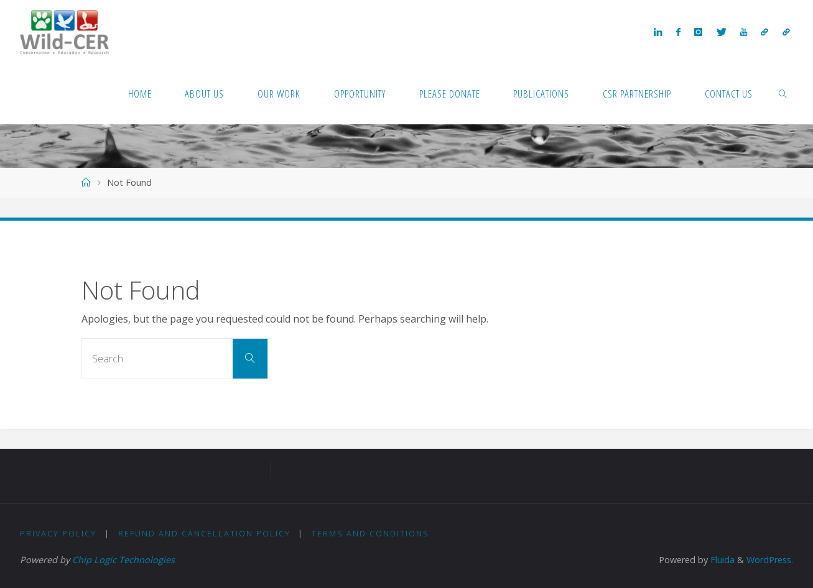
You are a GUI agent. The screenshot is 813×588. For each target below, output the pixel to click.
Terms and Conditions (370, 533)
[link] (783, 93)
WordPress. (769, 560)
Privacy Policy (58, 533)
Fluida (721, 560)
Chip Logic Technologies (123, 560)
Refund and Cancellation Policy (204, 533)
